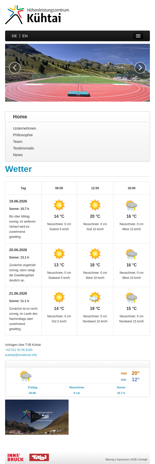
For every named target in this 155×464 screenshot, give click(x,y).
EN (25, 36)
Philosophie (23, 135)
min (123, 379)
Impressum (123, 459)
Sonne (121, 387)
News (18, 155)
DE (14, 36)
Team (17, 141)
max (124, 373)
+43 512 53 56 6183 (18, 350)
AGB (134, 459)
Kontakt (143, 459)
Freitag (32, 387)
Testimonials (23, 148)
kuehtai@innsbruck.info (21, 355)
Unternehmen (24, 128)
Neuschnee (76, 387)
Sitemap (110, 459)
